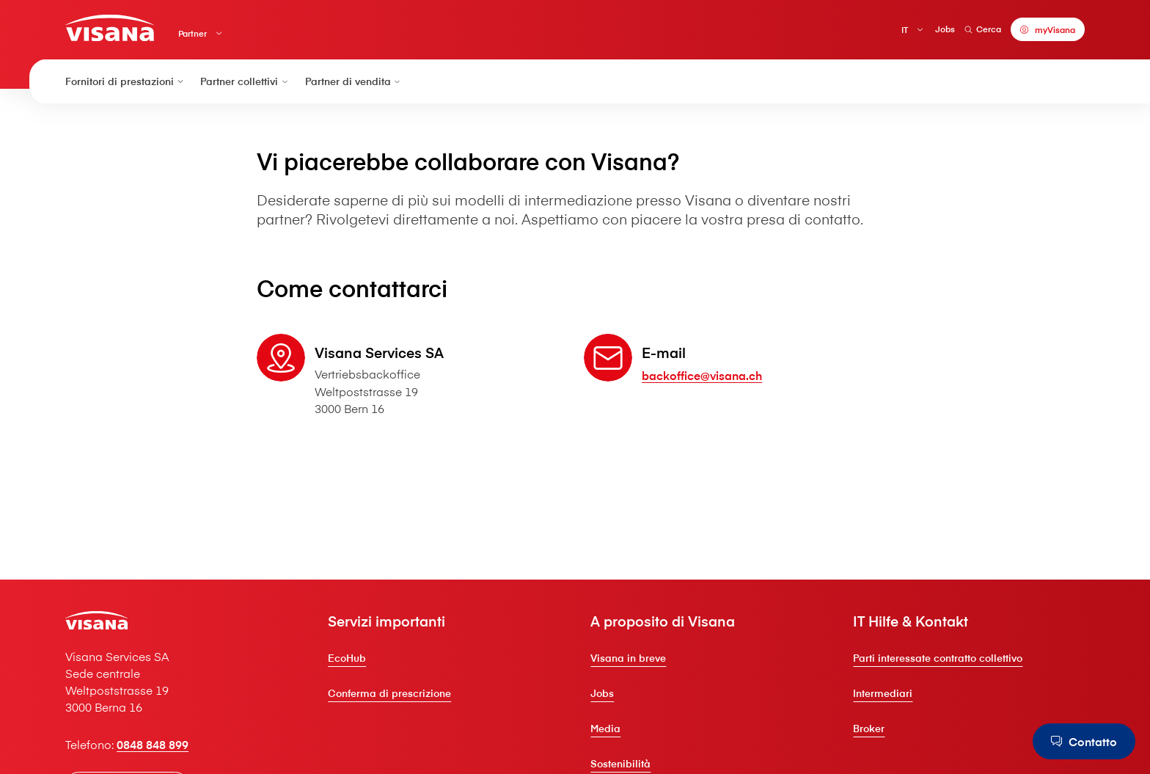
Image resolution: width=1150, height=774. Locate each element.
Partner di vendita (354, 81)
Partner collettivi (245, 81)
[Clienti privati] (109, 27)
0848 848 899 (152, 744)
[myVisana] (1048, 29)
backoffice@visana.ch (702, 375)
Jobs (945, 28)
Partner (192, 33)
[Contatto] (1084, 741)
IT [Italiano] (904, 29)
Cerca (982, 28)
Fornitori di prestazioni (125, 81)
